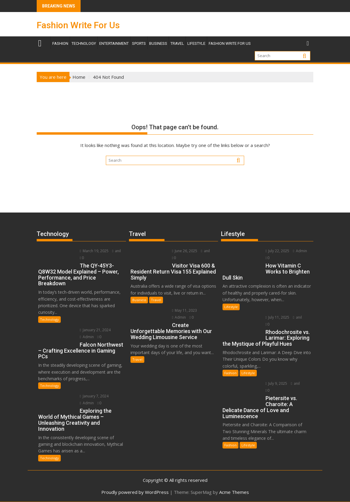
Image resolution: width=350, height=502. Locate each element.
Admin (87, 336)
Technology (84, 43)
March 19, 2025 (94, 250)
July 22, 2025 (277, 250)
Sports (139, 43)
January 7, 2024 (94, 396)
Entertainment (114, 43)
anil (116, 250)
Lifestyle (196, 43)
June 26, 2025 (184, 250)
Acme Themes (234, 492)
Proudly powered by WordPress (135, 492)
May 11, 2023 (184, 310)
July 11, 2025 (277, 317)
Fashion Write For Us (78, 25)
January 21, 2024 (95, 329)
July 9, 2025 (276, 383)
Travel (156, 300)
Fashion (60, 43)
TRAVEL (177, 43)
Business (158, 43)
